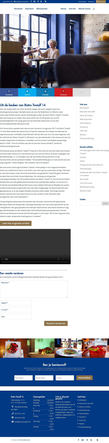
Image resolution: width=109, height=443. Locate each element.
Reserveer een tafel (87, 111)
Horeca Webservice (24, 440)
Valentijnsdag (85, 168)
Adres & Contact (84, 9)
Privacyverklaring (87, 138)
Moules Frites (85, 191)
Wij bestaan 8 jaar (87, 187)
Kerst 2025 (84, 179)
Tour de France (86, 183)
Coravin (83, 157)
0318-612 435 (8, 1)
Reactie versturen (55, 323)
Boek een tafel (20, 418)
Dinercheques (85, 123)
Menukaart (18, 9)
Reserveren (29, 9)
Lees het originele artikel (15, 223)
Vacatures (91, 1)
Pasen (82, 161)
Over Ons (72, 9)
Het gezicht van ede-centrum (91, 165)
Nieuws (63, 9)
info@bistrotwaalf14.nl (22, 422)
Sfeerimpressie (41, 9)
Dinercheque (82, 1)
